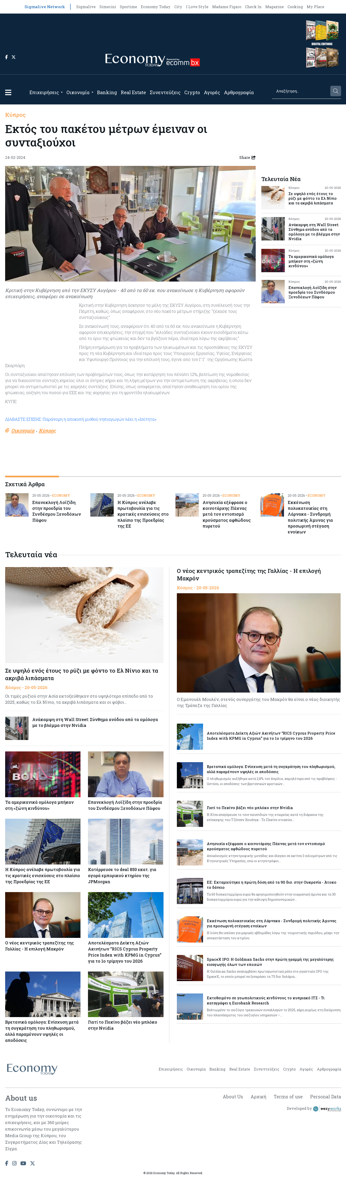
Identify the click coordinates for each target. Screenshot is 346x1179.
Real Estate (133, 92)
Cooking (295, 6)
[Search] (300, 91)
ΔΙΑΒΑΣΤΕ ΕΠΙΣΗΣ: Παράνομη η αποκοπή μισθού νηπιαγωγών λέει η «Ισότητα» (81, 419)
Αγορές (212, 92)
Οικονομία (78, 92)
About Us (231, 1097)
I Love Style (197, 6)
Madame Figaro (226, 6)
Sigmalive (86, 6)
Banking (107, 92)
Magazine (274, 6)
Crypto (192, 92)
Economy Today (156, 6)
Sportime (128, 6)
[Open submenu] (62, 92)
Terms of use (287, 1097)
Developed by (314, 1109)
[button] (8, 92)
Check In (253, 6)
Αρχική (257, 1097)
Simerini (107, 6)
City (178, 6)
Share (247, 157)
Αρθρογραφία (239, 92)
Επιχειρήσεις (44, 92)
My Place (315, 6)
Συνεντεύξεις (165, 92)
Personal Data (325, 1097)
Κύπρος (15, 114)
